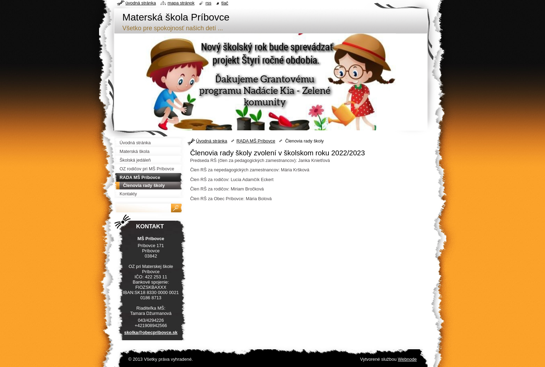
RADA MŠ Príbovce (255, 141)
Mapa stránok (181, 3)
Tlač (224, 3)
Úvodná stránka (211, 141)
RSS (208, 3)
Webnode (407, 359)
